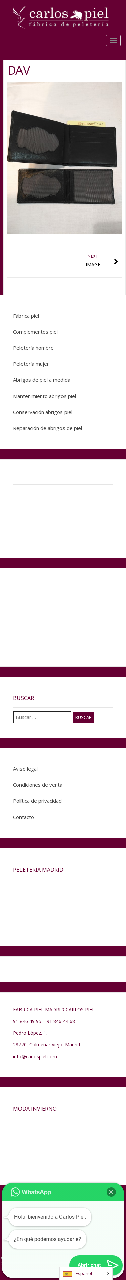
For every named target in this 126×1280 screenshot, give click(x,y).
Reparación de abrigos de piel (47, 428)
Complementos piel (35, 331)
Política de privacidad (37, 800)
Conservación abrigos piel (42, 412)
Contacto (23, 817)
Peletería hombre (33, 347)
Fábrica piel (26, 315)
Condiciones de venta (37, 784)
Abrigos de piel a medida (41, 379)
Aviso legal (25, 768)
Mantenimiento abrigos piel (44, 396)
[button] (111, 1192)
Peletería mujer (31, 363)
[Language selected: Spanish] (86, 1273)
